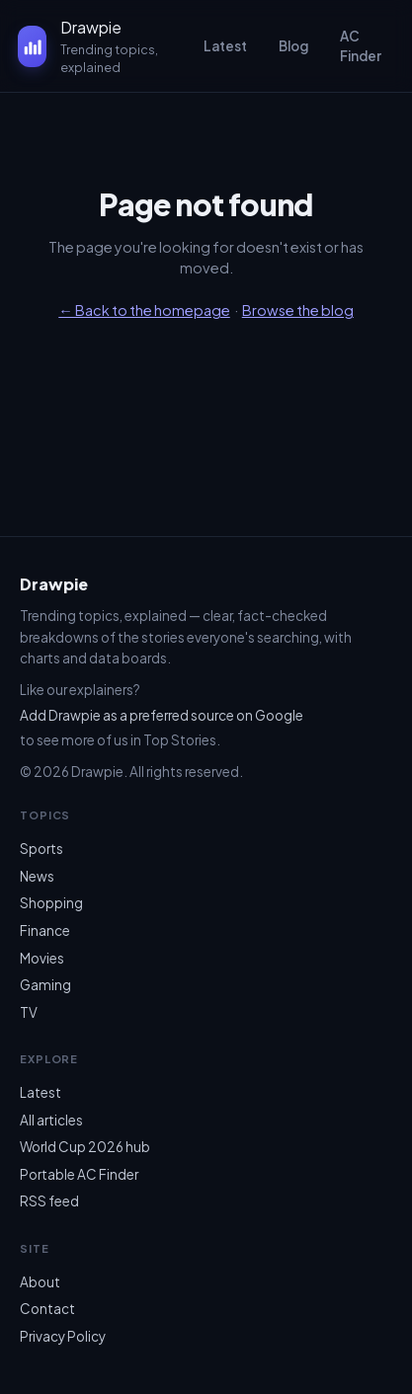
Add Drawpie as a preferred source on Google (161, 715)
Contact (47, 1308)
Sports (41, 848)
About (40, 1282)
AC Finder (360, 46)
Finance (45, 930)
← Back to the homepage (144, 310)
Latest (225, 46)
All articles (51, 1120)
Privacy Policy (63, 1336)
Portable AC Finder (79, 1174)
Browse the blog (298, 310)
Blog (293, 46)
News (37, 876)
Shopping (51, 902)
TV (29, 1012)
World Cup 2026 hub (85, 1146)
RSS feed (49, 1201)
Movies (42, 958)
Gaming (45, 984)
